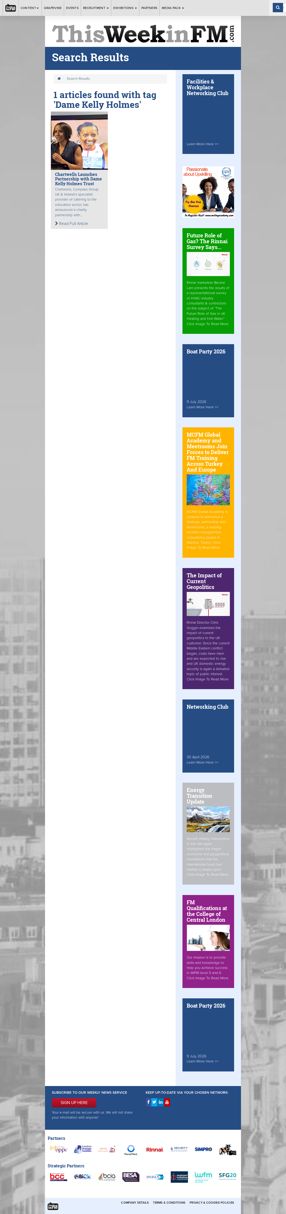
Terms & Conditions (169, 1202)
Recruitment (96, 8)
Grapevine (53, 8)
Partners (149, 8)
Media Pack (173, 8)
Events (72, 8)
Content (30, 8)
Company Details (135, 1202)
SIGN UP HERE (74, 1102)
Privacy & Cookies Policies (212, 1202)
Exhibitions (125, 8)
